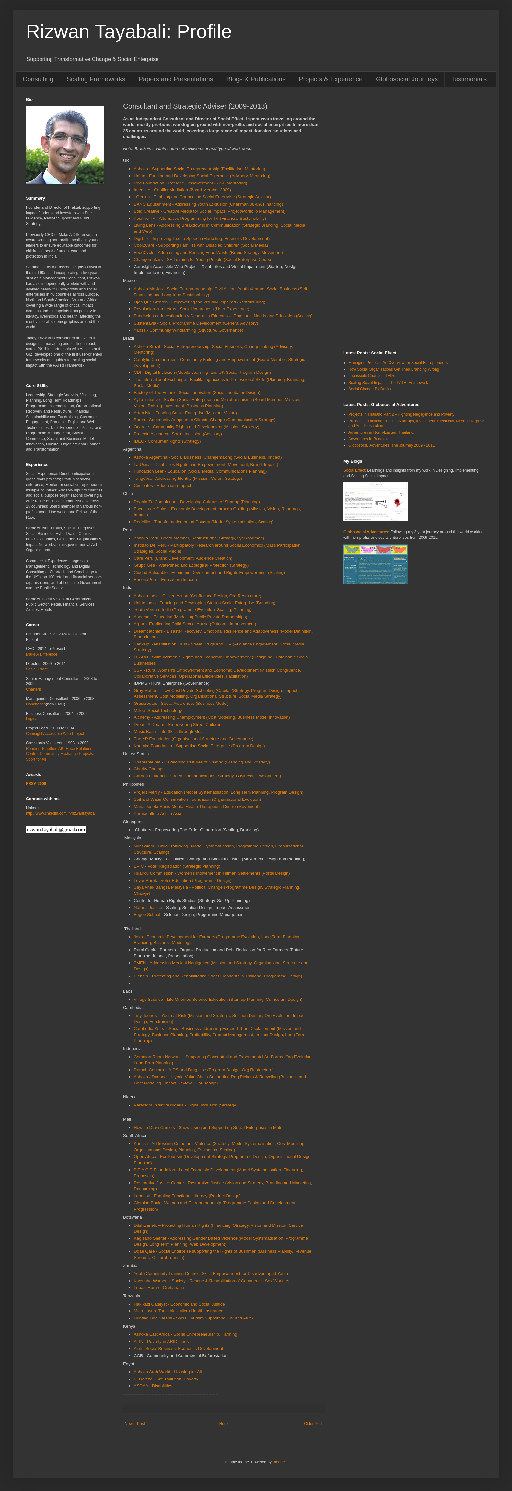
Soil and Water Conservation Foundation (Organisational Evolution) (197, 799)
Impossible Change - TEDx (371, 375)
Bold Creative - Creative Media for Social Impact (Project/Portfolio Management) (209, 211)
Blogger (279, 1462)
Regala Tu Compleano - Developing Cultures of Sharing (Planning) (197, 501)
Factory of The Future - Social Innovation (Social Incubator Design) (197, 392)
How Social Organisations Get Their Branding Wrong (393, 369)
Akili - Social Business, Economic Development (178, 1348)
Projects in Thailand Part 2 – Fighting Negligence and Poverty (401, 414)
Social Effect (36, 669)
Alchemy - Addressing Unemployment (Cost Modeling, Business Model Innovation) (212, 717)
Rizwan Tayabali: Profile (129, 31)
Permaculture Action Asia (157, 813)
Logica (31, 718)
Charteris (34, 689)
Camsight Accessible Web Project (55, 733)
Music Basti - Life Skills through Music (169, 731)
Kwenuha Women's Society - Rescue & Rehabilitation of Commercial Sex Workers (211, 1280)
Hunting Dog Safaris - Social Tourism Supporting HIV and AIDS (193, 1318)
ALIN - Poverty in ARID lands (161, 1341)
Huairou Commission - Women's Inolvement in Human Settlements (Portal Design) (212, 873)
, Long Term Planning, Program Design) (265, 792)
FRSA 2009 (36, 783)
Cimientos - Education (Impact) (163, 485)
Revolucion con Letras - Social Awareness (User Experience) (191, 308)
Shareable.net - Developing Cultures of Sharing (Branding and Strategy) (202, 762)
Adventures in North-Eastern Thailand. (381, 432)
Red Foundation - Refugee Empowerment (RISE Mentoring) (190, 183)
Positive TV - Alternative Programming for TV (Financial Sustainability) (200, 218)
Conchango (36, 704)
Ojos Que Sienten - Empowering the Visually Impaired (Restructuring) (199, 302)
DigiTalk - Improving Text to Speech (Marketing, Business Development (201, 238)
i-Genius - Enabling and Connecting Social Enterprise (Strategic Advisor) (202, 197)
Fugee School (147, 914)
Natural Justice (148, 907)
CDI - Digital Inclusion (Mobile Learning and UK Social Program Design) (202, 372)
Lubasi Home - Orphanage (159, 1287)
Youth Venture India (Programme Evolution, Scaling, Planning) (192, 609)
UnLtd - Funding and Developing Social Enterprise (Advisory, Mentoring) (202, 175)
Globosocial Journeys (407, 79)
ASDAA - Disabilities (153, 1385)
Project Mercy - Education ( (159, 792)
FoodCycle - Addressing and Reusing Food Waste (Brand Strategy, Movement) (208, 252)
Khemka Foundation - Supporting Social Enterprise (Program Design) (199, 745)
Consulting (38, 79)
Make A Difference (41, 654)
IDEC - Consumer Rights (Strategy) (167, 441)
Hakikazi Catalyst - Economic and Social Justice (179, 1304)
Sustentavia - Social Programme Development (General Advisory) (196, 323)
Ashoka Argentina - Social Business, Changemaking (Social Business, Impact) (208, 457)
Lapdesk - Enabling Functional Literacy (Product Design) (187, 1195)
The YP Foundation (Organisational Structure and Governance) (193, 738)
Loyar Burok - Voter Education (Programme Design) (183, 880)
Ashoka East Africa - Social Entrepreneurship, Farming (185, 1334)
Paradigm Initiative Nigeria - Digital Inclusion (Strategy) (186, 1105)
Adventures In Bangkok (368, 439)
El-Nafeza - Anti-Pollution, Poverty (166, 1379)
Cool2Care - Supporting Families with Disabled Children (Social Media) (201, 245)
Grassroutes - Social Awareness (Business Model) (181, 703)
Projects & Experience (331, 79)
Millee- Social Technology (158, 710)
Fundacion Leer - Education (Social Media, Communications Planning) (200, 471)
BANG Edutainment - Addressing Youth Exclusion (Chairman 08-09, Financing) (208, 204)
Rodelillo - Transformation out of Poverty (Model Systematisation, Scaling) (203, 521)
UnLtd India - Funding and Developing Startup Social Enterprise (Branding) (204, 602)
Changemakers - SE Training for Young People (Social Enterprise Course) (204, 259)
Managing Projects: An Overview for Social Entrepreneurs (398, 363)
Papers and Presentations (176, 79)
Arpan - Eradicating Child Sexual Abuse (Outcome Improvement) (195, 623)
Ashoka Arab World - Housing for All (168, 1371)
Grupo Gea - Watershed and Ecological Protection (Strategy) (191, 565)
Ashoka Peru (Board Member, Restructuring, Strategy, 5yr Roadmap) (199, 538)
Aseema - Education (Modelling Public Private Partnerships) (190, 616)
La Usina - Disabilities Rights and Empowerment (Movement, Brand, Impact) (206, 464)
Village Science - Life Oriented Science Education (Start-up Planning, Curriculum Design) (218, 999)
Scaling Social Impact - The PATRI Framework (388, 382)
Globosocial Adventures (365, 532)
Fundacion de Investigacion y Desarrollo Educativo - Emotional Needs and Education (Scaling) (223, 316)
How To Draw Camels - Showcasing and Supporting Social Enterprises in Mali (207, 1127)
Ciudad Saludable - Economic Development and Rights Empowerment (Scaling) (209, 572)
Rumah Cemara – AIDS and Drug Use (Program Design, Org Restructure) (204, 1069)
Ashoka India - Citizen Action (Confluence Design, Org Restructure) (197, 595)
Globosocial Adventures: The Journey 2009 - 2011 (391, 445)
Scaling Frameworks (96, 79)
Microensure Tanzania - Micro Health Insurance (178, 1310)
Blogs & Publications (256, 79)
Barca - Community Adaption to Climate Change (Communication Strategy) (205, 419)
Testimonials (469, 79)
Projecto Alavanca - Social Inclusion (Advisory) (178, 434)
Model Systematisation (206, 792)
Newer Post (135, 1423)
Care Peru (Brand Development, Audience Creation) (183, 558)
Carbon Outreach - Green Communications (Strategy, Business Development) (207, 776)
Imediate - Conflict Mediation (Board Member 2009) (182, 189)
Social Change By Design (370, 389)
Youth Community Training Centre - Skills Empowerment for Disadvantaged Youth (211, 1273)
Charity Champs (149, 768)
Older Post (313, 1423)
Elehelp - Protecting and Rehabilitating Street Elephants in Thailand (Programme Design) (218, 976)
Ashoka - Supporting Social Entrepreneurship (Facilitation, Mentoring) (199, 168)
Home (224, 1423)
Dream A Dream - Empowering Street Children (177, 724)
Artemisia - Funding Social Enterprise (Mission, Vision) (185, 412)
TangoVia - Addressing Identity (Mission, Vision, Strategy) (188, 478)
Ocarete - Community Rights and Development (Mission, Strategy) (196, 426)
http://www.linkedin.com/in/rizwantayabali (61, 813)
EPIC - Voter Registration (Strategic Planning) (177, 866)
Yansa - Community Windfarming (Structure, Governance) (188, 330)
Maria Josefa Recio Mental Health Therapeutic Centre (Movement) (197, 806)
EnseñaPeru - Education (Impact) (165, 579)
